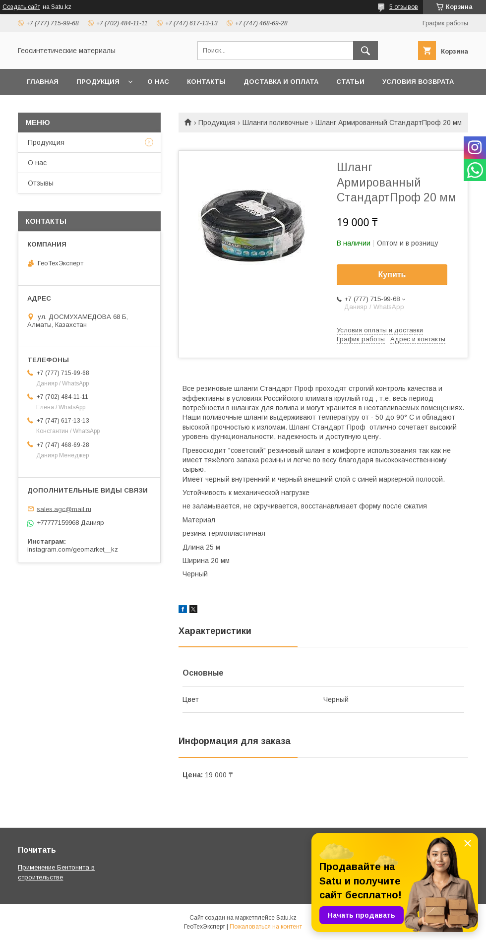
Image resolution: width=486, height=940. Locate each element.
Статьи (350, 81)
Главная (43, 81)
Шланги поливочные (275, 122)
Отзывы (41, 183)
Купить (392, 274)
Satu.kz (286, 917)
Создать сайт (21, 6)
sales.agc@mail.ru (64, 508)
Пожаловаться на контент (266, 926)
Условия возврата (418, 81)
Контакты (206, 81)
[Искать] (365, 50)
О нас (158, 81)
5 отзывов (403, 6)
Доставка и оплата (280, 81)
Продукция (98, 81)
